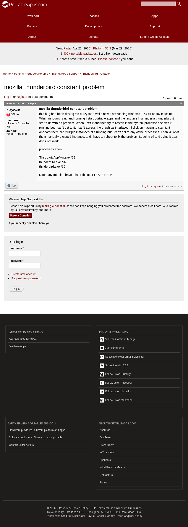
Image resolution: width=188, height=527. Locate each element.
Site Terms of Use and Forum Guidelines (117, 508)
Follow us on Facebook (116, 383)
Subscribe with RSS (114, 365)
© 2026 (51, 508)
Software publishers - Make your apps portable (35, 437)
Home (7, 73)
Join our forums (112, 348)
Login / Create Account (154, 36)
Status (103, 482)
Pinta (67, 48)
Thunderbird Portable (96, 73)
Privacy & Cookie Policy (73, 508)
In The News (107, 452)
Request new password (26, 278)
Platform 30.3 (102, 48)
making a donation (54, 206)
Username (16, 248)
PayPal (91, 515)
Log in (8, 96)
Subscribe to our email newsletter (122, 357)
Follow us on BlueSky (115, 374)
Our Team (106, 437)
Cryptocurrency (133, 515)
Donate (93, 36)
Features (93, 16)
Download (32, 16)
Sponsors (105, 460)
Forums (32, 26)
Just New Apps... (18, 346)
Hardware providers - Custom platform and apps (37, 430)
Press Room (107, 445)
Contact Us (106, 474)
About (32, 36)
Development (93, 26)
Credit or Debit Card (73, 515)
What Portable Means (112, 467)
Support (155, 26)
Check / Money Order (110, 515)
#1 (181, 103)
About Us (105, 430)
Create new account (23, 274)
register (22, 96)
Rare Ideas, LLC (74, 512)
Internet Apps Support (65, 73)
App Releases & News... (23, 338)
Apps (154, 16)
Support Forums (37, 73)
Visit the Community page (118, 339)
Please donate (108, 59)
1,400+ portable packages (79, 53)
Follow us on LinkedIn (115, 392)
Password (16, 260)
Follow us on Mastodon (116, 400)
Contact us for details (21, 445)
